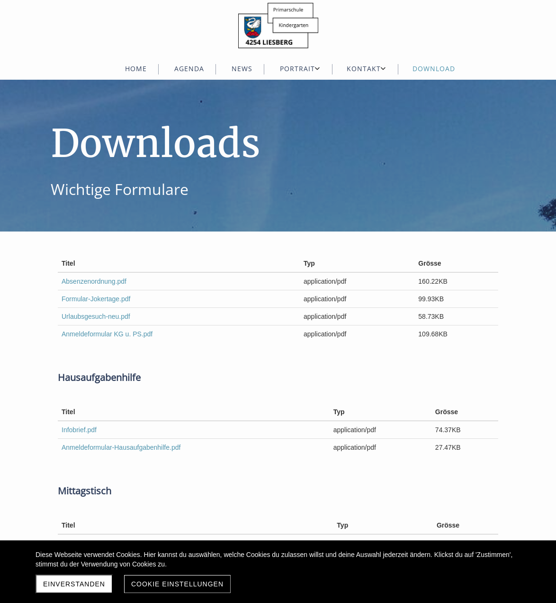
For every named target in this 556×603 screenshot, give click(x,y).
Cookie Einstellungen (177, 584)
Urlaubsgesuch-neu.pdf (96, 316)
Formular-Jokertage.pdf (96, 299)
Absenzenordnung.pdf (94, 281)
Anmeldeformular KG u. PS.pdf (107, 334)
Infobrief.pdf (79, 430)
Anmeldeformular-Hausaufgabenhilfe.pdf (121, 447)
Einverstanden (74, 584)
